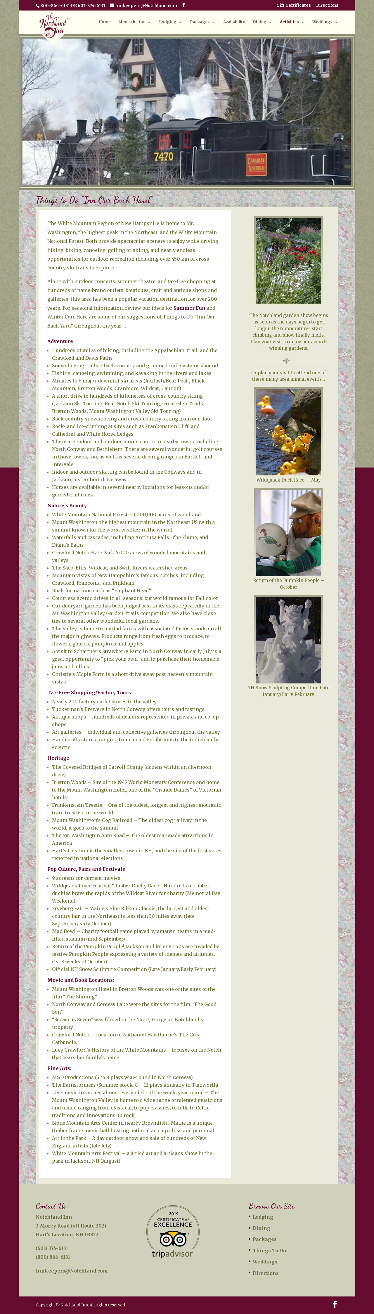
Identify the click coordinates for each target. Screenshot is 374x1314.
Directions (327, 5)
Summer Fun (189, 308)
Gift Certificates (293, 5)
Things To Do (269, 1251)
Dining (259, 22)
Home (105, 22)
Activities (289, 22)
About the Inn (132, 22)
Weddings (322, 22)
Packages (200, 22)
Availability (234, 22)
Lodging (167, 22)
